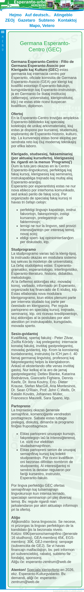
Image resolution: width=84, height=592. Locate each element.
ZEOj (10, 20)
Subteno (47, 20)
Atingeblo (63, 15)
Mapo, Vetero (41, 25)
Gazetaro (26, 20)
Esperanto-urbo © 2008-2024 (67, 591)
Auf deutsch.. (37, 15)
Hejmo (15, 15)
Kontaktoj (67, 20)
